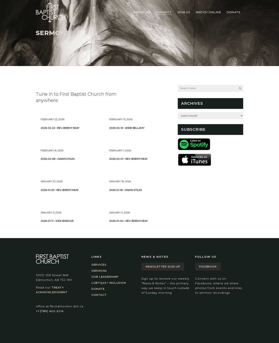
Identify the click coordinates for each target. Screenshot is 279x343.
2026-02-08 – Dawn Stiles (57, 159)
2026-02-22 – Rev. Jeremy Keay (60, 128)
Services (98, 264)
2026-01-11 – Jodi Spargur (57, 221)
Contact (99, 295)
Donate (97, 289)
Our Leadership (104, 276)
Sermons (99, 270)
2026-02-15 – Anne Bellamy (126, 128)
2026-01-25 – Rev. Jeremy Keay (59, 190)
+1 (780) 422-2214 (50, 311)
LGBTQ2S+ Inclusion (108, 283)
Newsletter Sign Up (163, 266)
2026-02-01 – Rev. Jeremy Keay (128, 159)
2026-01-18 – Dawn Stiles (125, 190)
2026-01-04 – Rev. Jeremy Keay (128, 221)
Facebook (208, 266)
